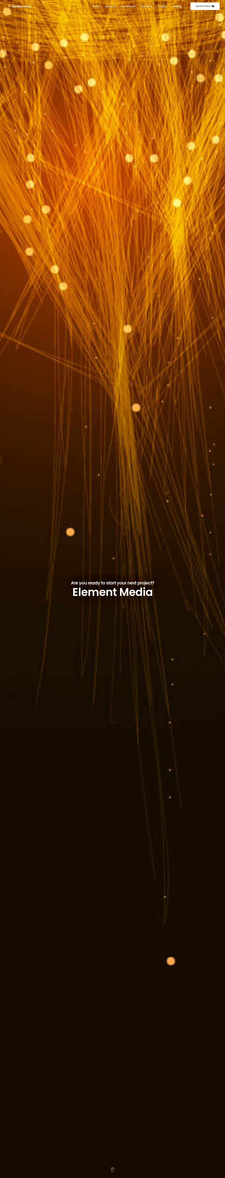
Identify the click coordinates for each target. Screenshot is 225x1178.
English (177, 6)
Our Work (146, 6)
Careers (162, 6)
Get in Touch (205, 6)
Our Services (128, 6)
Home (96, 6)
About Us (110, 6)
